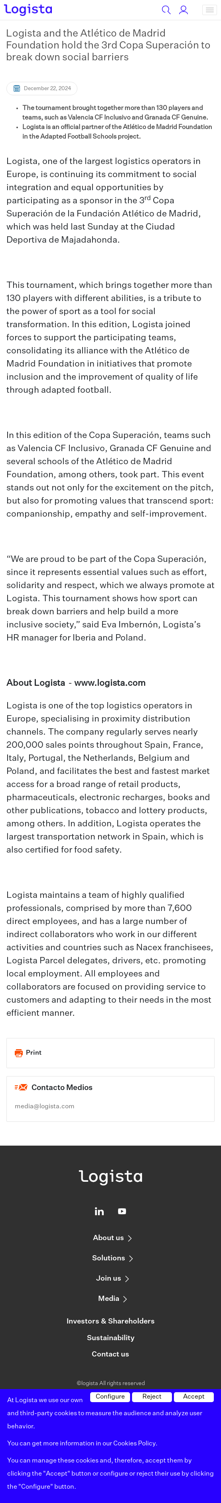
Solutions (108, 1258)
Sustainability (110, 1338)
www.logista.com (110, 683)
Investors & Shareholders (111, 1321)
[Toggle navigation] (209, 10)
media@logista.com (45, 1107)
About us (108, 1238)
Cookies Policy (134, 1444)
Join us (108, 1278)
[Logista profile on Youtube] (122, 1213)
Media (108, 1298)
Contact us (110, 1354)
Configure (110, 1397)
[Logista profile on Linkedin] (99, 1213)
